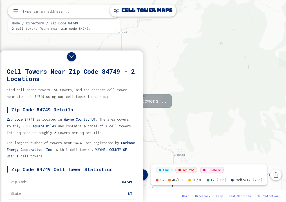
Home (16, 23)
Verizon (186, 170)
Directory (35, 23)
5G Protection (268, 196)
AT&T (164, 170)
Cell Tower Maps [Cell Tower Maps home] (143, 10)
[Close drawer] (71, 56)
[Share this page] (275, 174)
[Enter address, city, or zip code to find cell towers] (65, 11)
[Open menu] (16, 11)
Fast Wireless (240, 196)
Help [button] (219, 196)
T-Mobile (212, 170)
